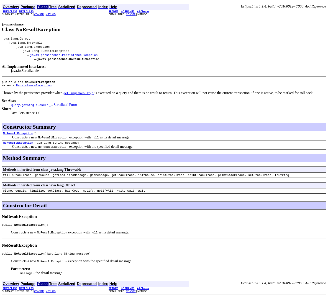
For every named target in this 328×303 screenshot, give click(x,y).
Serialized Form (65, 107)
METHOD (51, 14)
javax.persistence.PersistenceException (63, 55)
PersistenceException (33, 87)
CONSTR (39, 14)
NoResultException (18, 136)
